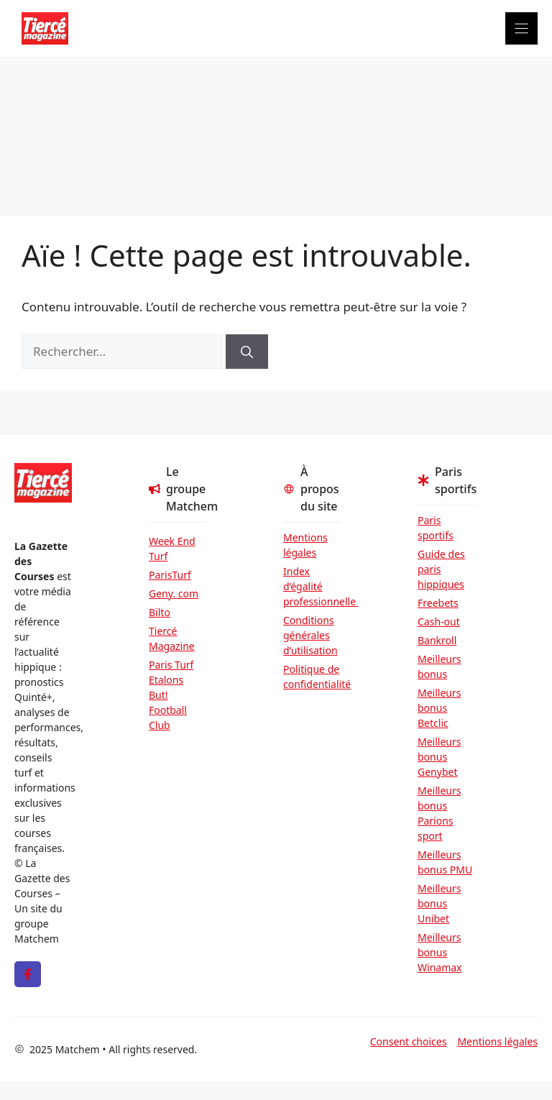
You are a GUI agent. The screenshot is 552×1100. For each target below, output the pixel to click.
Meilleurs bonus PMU (445, 862)
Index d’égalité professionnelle (312, 586)
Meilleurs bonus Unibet (439, 903)
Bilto (159, 612)
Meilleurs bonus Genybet (439, 757)
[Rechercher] (247, 351)
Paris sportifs (436, 527)
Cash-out (439, 621)
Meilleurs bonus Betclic (439, 708)
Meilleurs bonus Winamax (440, 952)
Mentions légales (305, 545)
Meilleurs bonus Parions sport (439, 813)
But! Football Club (168, 710)
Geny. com (173, 593)
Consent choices (408, 1041)
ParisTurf (170, 575)
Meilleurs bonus (439, 666)
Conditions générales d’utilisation (310, 635)
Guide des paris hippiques (441, 569)
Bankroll (437, 640)
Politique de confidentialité (312, 676)
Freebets (438, 603)
